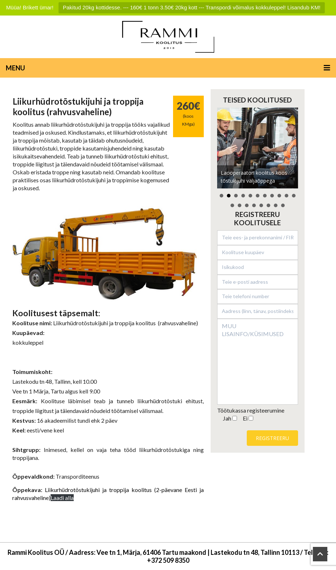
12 (232, 205)
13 (239, 205)
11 (294, 195)
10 (286, 195)
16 (261, 205)
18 (275, 205)
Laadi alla (62, 497)
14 (247, 205)
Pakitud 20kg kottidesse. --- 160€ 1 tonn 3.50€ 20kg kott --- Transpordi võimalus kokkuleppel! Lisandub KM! (191, 7)
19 (283, 205)
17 (268, 205)
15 (254, 205)
